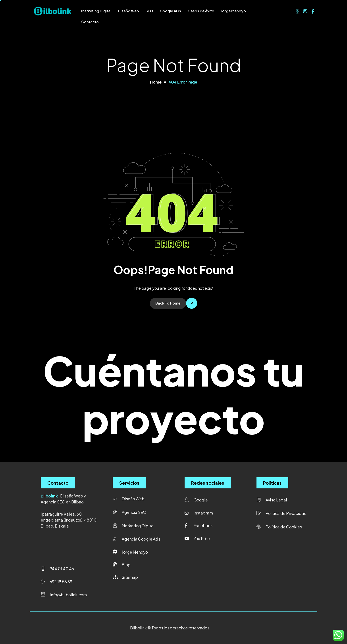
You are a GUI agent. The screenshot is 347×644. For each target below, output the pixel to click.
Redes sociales (207, 483)
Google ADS (170, 11)
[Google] (297, 10)
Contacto (90, 21)
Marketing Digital (96, 11)
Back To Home (168, 303)
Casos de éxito (201, 11)
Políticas (272, 483)
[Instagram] (305, 10)
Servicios (129, 483)
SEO (149, 11)
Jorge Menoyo (233, 11)
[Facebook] (313, 10)
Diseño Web (128, 11)
